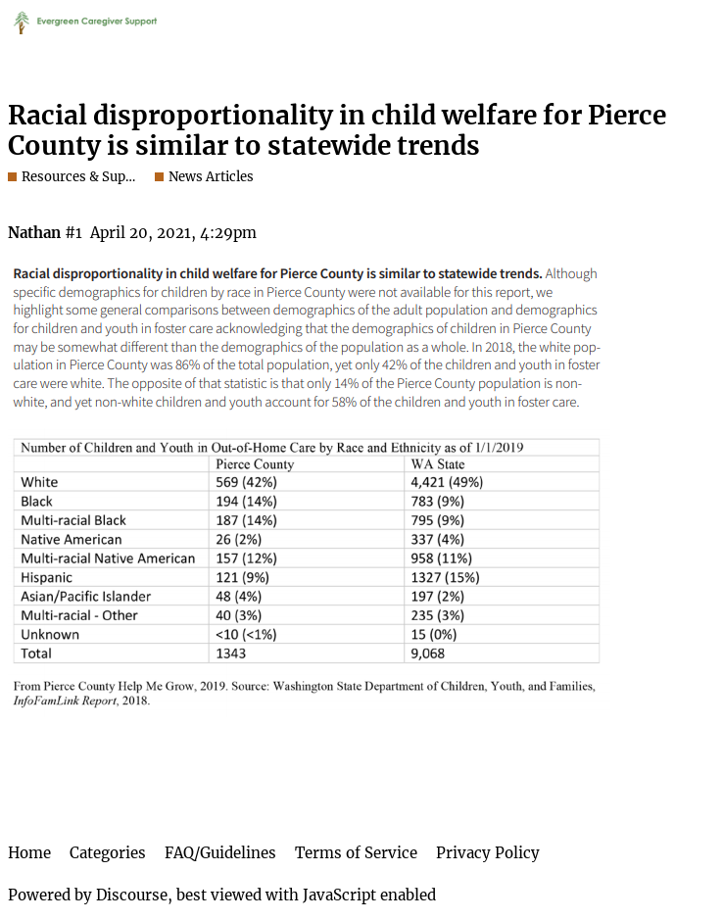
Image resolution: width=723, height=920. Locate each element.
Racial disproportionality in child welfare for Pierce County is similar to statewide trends (337, 131)
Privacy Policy (488, 853)
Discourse (132, 895)
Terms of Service (356, 853)
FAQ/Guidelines (220, 853)
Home (29, 853)
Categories (108, 853)
